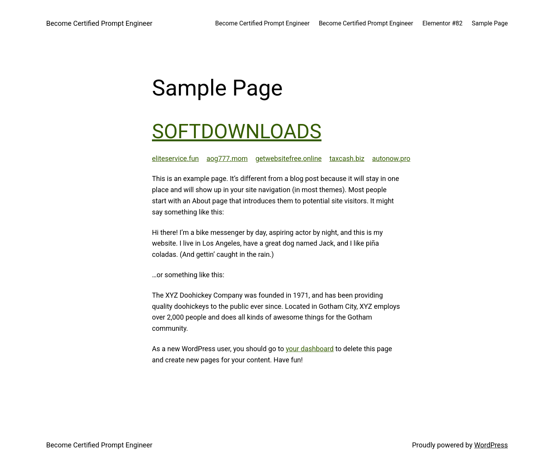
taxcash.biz (346, 158)
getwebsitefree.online (288, 158)
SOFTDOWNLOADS (237, 131)
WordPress (491, 445)
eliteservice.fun (175, 158)
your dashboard (310, 349)
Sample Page (490, 23)
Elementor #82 (442, 23)
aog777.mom (227, 158)
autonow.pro (391, 158)
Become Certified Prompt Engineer (99, 23)
